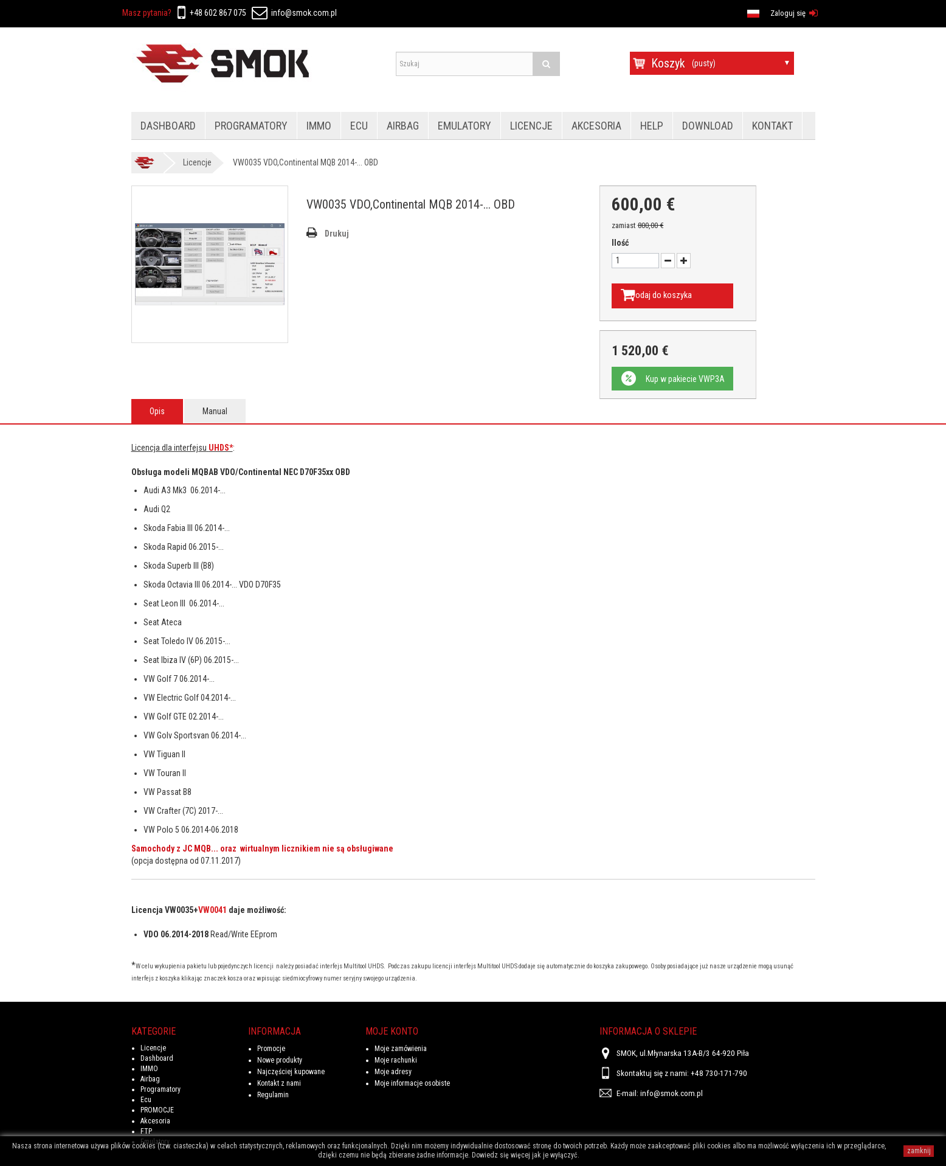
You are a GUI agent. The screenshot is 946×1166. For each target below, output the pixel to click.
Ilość (620, 243)
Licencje (531, 125)
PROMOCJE (157, 1109)
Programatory (251, 125)
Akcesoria (596, 125)
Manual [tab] (214, 410)
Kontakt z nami (279, 1082)
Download (707, 125)
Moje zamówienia (401, 1047)
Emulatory (464, 125)
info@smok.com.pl (294, 13)
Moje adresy (393, 1070)
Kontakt (772, 125)
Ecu (359, 125)
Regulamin (273, 1093)
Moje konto (391, 1030)
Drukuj (337, 233)
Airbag (403, 125)
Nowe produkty (279, 1059)
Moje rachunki (396, 1059)
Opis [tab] (157, 410)
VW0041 (212, 909)
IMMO (318, 125)
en (403, 12)
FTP (146, 1130)
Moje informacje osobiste (412, 1082)
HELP (651, 125)
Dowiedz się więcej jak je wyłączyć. (525, 1155)
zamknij (919, 1151)
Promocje (271, 1047)
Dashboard (168, 125)
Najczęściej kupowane (291, 1070)
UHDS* (221, 446)
